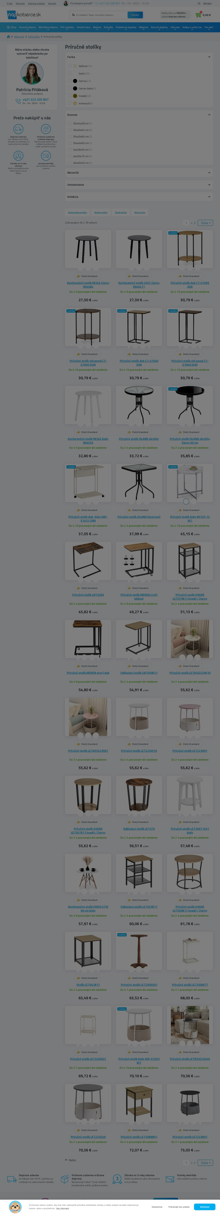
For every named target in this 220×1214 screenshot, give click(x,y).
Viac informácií (62, 1208)
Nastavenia (157, 1207)
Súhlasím (204, 1207)
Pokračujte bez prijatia (179, 1207)
